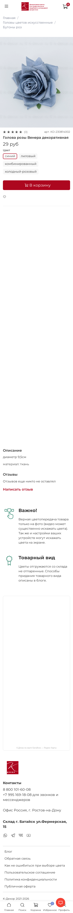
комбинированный (20, 164)
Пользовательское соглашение (29, 872)
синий (10, 156)
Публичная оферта (19, 886)
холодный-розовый (21, 171)
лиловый (28, 156)
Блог (8, 851)
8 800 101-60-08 (17, 789)
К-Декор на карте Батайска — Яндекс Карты (36, 748)
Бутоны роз (12, 27)
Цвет (6, 150)
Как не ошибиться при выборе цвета (34, 865)
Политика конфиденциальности (30, 879)
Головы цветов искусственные (28, 22)
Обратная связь (17, 858)
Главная (9, 18)
